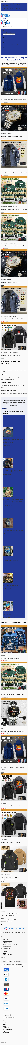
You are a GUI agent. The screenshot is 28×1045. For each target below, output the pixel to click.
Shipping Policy (7, 946)
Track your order (7, 27)
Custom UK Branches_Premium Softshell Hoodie (13, 319)
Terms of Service (7, 941)
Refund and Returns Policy (10, 944)
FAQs (4, 22)
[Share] (2, 1042)
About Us (5, 20)
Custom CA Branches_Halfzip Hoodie (10, 842)
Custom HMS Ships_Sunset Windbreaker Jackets (13, 99)
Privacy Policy (6, 942)
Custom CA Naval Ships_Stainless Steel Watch (13, 731)
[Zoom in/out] (5, 1042)
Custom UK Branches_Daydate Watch (10, 282)
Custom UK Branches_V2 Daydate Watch (11, 136)
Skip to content (4, 1)
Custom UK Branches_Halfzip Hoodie (10, 355)
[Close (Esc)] (1, 1042)
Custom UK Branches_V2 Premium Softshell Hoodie (14, 173)
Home (4, 18)
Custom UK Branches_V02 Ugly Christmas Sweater (14, 209)
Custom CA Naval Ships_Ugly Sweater (10, 658)
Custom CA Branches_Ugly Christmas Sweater (13, 694)
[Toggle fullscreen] (3, 1042)
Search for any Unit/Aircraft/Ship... (9, 920)
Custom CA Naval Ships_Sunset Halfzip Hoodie (13, 806)
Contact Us (6, 24)
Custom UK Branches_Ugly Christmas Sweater (13, 246)
